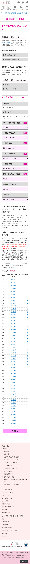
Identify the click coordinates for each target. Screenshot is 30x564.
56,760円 (13, 367)
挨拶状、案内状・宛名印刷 (11, 457)
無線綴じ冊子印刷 (9, 477)
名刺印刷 (6, 451)
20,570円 (13, 300)
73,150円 (13, 394)
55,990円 (13, 362)
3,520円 (13, 279)
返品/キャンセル (6, 512)
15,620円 (13, 294)
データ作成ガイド (7, 498)
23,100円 (13, 303)
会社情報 (4, 533)
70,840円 (13, 397)
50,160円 (13, 353)
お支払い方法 (6, 504)
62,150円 (13, 376)
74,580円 (13, 406)
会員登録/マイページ (8, 506)
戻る (15, 431)
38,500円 (13, 326)
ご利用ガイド (7, 490)
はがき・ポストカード (10, 468)
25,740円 (13, 306)
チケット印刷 (8, 471)
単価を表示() (9, 271)
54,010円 (13, 359)
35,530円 (13, 320)
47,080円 (13, 347)
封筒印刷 (6, 454)
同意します (24, 561)
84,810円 (13, 423)
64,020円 (13, 379)
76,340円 (13, 408)
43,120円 (13, 332)
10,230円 (13, 285)
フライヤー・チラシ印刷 (11, 459)
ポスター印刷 (8, 465)
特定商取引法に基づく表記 (9, 530)
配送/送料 (4, 509)
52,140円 (13, 356)
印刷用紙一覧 (6, 521)
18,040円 (13, 297)
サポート (4, 536)
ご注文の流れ (6, 495)
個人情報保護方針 (7, 527)
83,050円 (13, 420)
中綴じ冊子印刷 (8, 474)
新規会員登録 (7, 43)
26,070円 (13, 309)
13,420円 (13, 288)
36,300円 (13, 323)
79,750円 (13, 414)
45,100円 (13, 344)
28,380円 (13, 312)
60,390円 (13, 373)
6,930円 (13, 282)
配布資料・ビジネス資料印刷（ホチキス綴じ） (15, 481)
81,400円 (13, 417)
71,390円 (13, 391)
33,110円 (13, 317)
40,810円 (13, 329)
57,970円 (13, 364)
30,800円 (13, 315)
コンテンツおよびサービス (13, 516)
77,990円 (13, 411)
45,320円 (13, 335)
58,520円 (13, 370)
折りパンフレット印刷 (10, 462)
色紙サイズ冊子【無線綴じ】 (12, 484)
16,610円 (13, 291)
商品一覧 (5, 446)
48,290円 (13, 350)
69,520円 (13, 388)
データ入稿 (5, 501)
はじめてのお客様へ (8, 492)
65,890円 (13, 382)
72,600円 (13, 400)
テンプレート (6, 519)
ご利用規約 (5, 524)
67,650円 (13, 385)
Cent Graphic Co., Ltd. (13, 546)
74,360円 (13, 403)
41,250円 (13, 338)
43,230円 (13, 341)
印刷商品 (4, 448)
